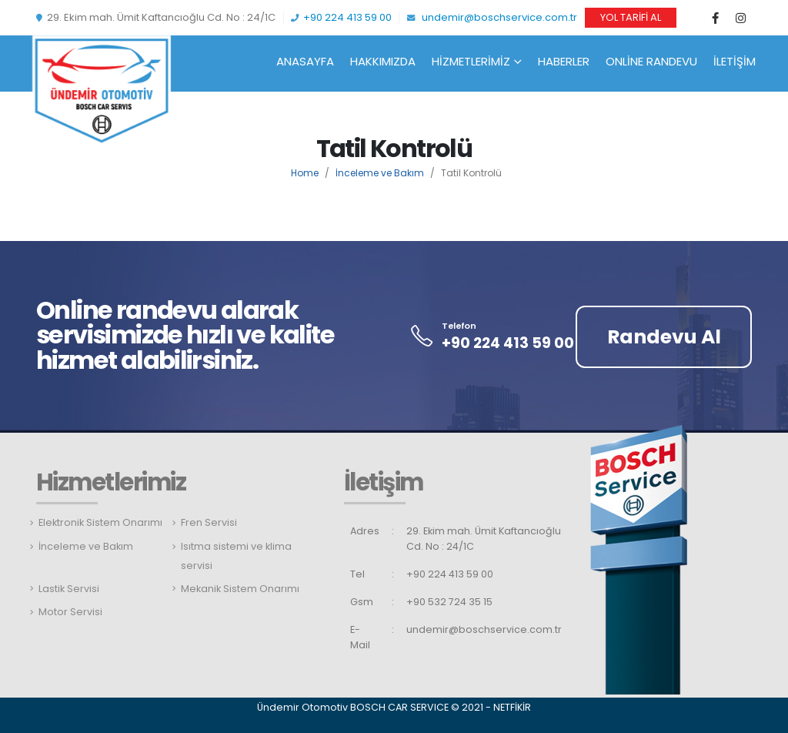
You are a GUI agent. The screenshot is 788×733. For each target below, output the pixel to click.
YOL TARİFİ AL (630, 17)
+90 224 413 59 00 (341, 17)
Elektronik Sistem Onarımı (100, 522)
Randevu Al (664, 336)
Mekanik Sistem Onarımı (240, 588)
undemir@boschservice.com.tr (492, 17)
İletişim (734, 61)
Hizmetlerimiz (471, 61)
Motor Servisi (70, 611)
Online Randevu (651, 61)
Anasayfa (305, 61)
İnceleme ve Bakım (380, 172)
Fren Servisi (209, 522)
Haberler (563, 61)
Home (305, 172)
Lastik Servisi (68, 588)
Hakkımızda (383, 61)
